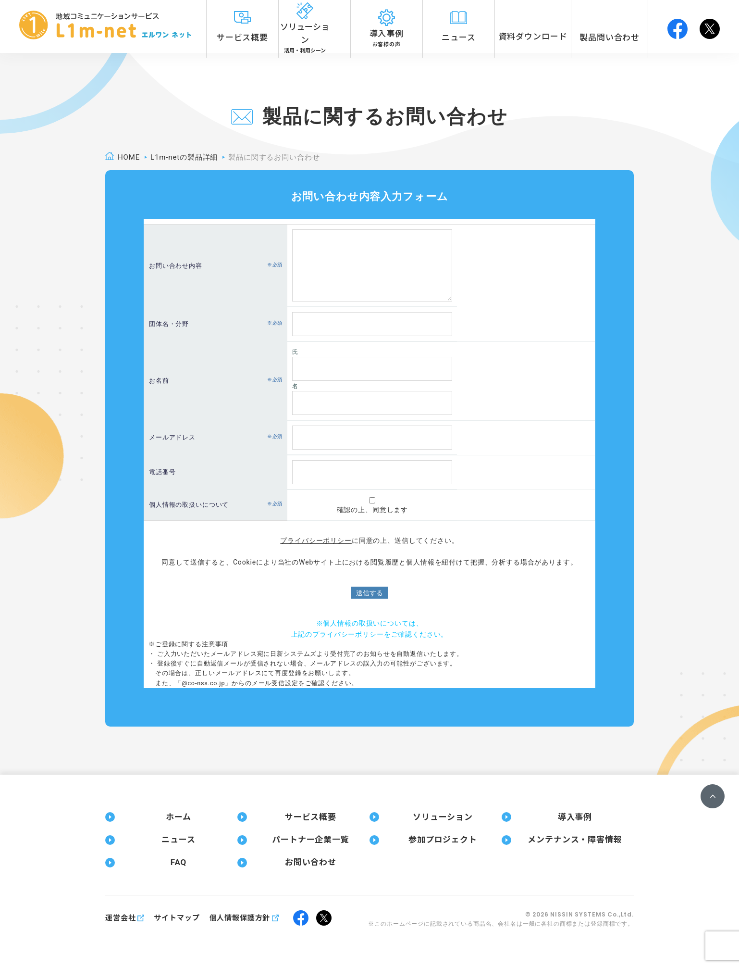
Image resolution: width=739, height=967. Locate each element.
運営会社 (120, 918)
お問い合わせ (310, 862)
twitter (710, 26)
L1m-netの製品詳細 (184, 157)
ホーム (178, 817)
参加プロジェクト (442, 839)
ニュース (178, 839)
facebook (677, 26)
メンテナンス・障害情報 (575, 839)
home (129, 157)
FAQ (178, 862)
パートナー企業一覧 (310, 839)
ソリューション (443, 817)
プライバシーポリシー (316, 540)
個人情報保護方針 (240, 918)
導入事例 (575, 817)
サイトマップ (176, 918)
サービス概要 (310, 817)
